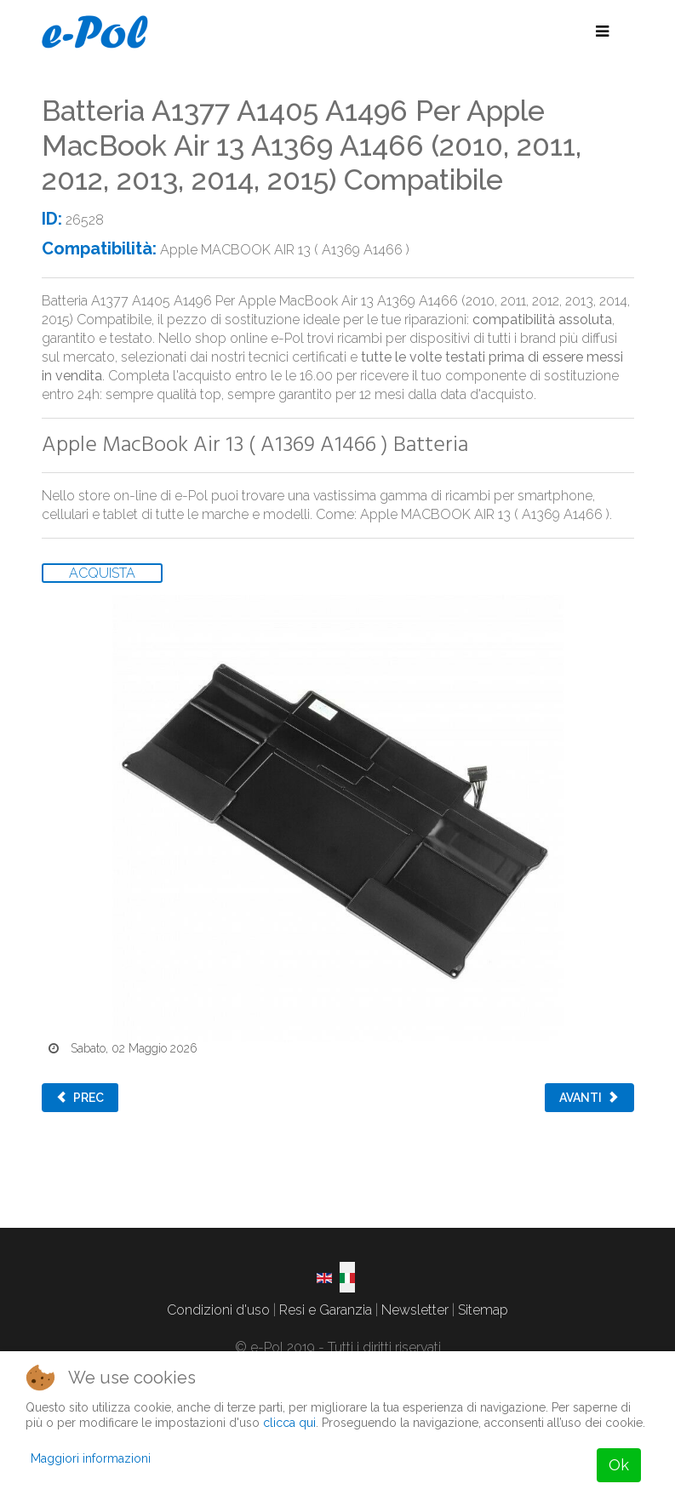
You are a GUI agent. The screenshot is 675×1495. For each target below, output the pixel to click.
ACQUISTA (102, 573)
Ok (619, 1465)
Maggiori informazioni (91, 1458)
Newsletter (415, 1310)
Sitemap (483, 1310)
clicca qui (289, 1422)
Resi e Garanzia (325, 1310)
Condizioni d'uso (218, 1310)
